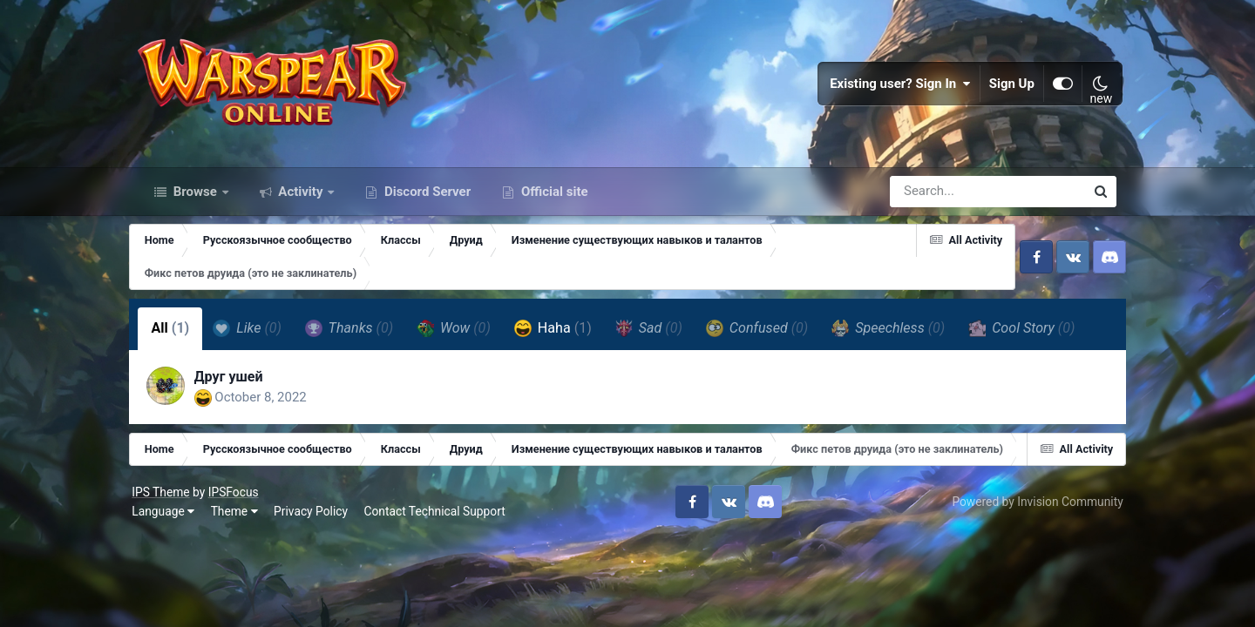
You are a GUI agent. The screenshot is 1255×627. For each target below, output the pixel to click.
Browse (195, 198)
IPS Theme (167, 534)
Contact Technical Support (441, 553)
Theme (240, 553)
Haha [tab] (561, 336)
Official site (552, 198)
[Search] (938, 198)
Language (170, 553)
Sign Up (1005, 87)
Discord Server (426, 198)
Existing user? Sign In (894, 87)
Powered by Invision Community (1031, 543)
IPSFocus (239, 534)
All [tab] (179, 335)
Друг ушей (238, 384)
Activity (301, 198)
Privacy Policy (318, 553)
